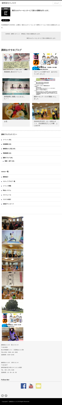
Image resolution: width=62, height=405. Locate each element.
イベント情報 (7, 186)
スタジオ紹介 (7, 199)
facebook (6, 395)
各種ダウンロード (8, 204)
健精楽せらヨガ (13, 401)
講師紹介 (5, 177)
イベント (5, 139)
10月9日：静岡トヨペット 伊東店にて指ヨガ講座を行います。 (23, 33)
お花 (5, 121)
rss (2, 395)
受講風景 (5, 153)
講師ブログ (6, 157)
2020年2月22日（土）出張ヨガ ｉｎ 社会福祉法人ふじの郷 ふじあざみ (46, 123)
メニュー (56, 3)
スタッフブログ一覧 (9, 181)
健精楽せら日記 (7, 148)
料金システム (7, 190)
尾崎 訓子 (8, 161)
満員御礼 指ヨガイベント (13, 72)
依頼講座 (5, 144)
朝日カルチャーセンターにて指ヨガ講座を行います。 (42, 38)
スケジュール (7, 195)
